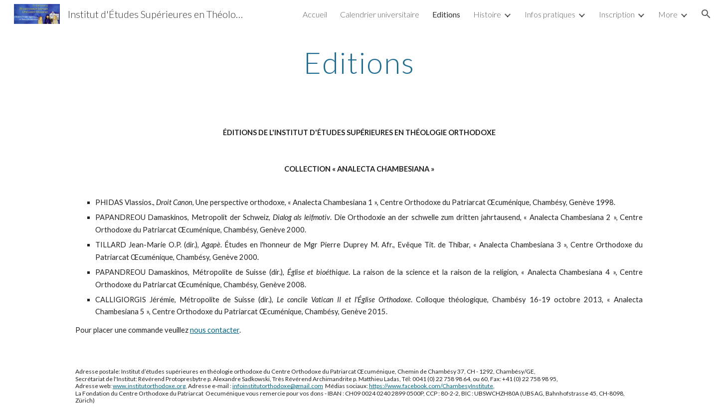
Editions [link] (446, 14)
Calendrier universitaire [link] (379, 14)
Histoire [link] (487, 14)
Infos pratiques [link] (550, 14)
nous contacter (214, 330)
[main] (359, 62)
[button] (706, 14)
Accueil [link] (315, 14)
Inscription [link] (617, 14)
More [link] (668, 14)
